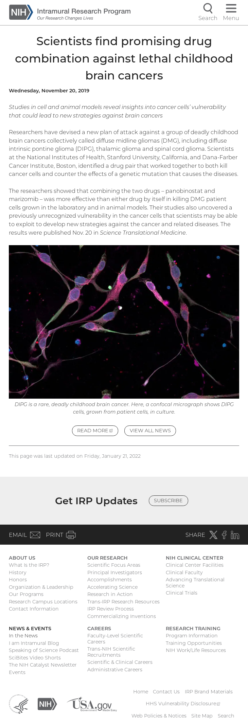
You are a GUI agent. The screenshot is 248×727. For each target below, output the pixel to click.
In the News (23, 636)
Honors (18, 580)
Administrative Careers (114, 670)
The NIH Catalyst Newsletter (43, 665)
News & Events (30, 628)
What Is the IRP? (29, 565)
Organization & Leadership (41, 587)
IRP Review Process (110, 609)
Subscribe (168, 500)
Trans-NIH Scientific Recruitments (111, 652)
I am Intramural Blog (34, 643)
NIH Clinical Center (194, 558)
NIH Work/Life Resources (196, 650)
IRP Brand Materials (209, 692)
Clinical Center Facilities (195, 565)
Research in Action (110, 594)
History (17, 572)
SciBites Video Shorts (35, 658)
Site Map (202, 716)
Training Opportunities (194, 643)
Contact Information (34, 609)
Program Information (192, 636)
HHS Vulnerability (183, 704)
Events (17, 672)
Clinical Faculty (184, 572)
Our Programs (26, 594)
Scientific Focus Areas (113, 565)
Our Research (107, 558)
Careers (99, 628)
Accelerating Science (112, 587)
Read (97, 431)
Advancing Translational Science (195, 583)
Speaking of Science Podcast (44, 650)
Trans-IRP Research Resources (123, 602)
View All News (150, 431)
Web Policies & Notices (159, 716)
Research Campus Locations (43, 602)
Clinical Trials (181, 593)
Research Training (193, 628)
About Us (22, 558)
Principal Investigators (114, 572)
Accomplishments (109, 580)
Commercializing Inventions (121, 616)
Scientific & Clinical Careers (120, 662)
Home (140, 692)
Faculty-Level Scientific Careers (115, 639)
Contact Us (166, 692)
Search (226, 716)
